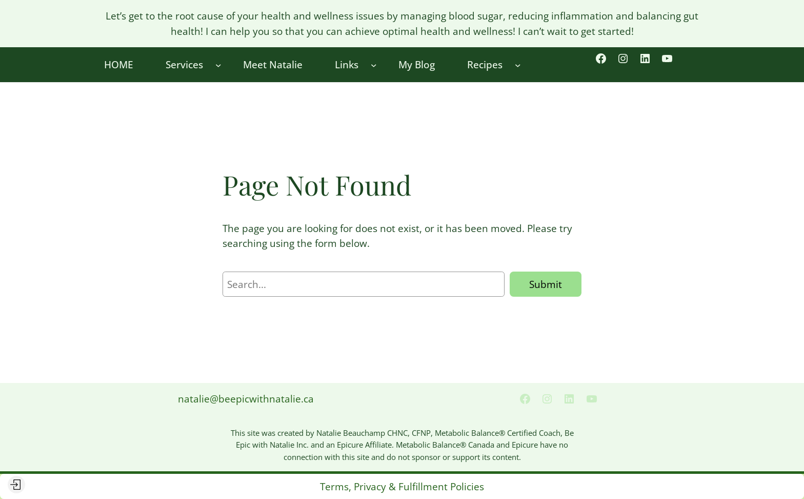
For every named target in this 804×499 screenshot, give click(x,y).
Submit (545, 284)
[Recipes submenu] (518, 65)
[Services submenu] (218, 65)
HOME (118, 64)
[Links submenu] (374, 65)
